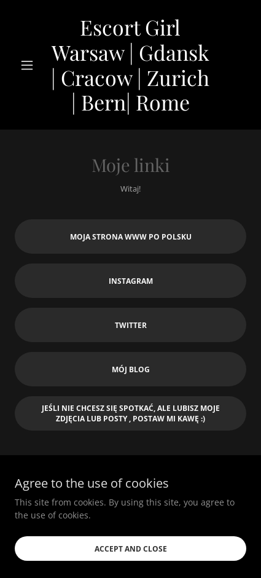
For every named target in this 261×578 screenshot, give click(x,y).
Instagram (131, 281)
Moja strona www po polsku (131, 237)
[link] (131, 65)
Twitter (131, 325)
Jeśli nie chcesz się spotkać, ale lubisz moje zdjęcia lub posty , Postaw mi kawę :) (131, 413)
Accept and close (131, 549)
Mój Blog (131, 369)
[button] (32, 65)
